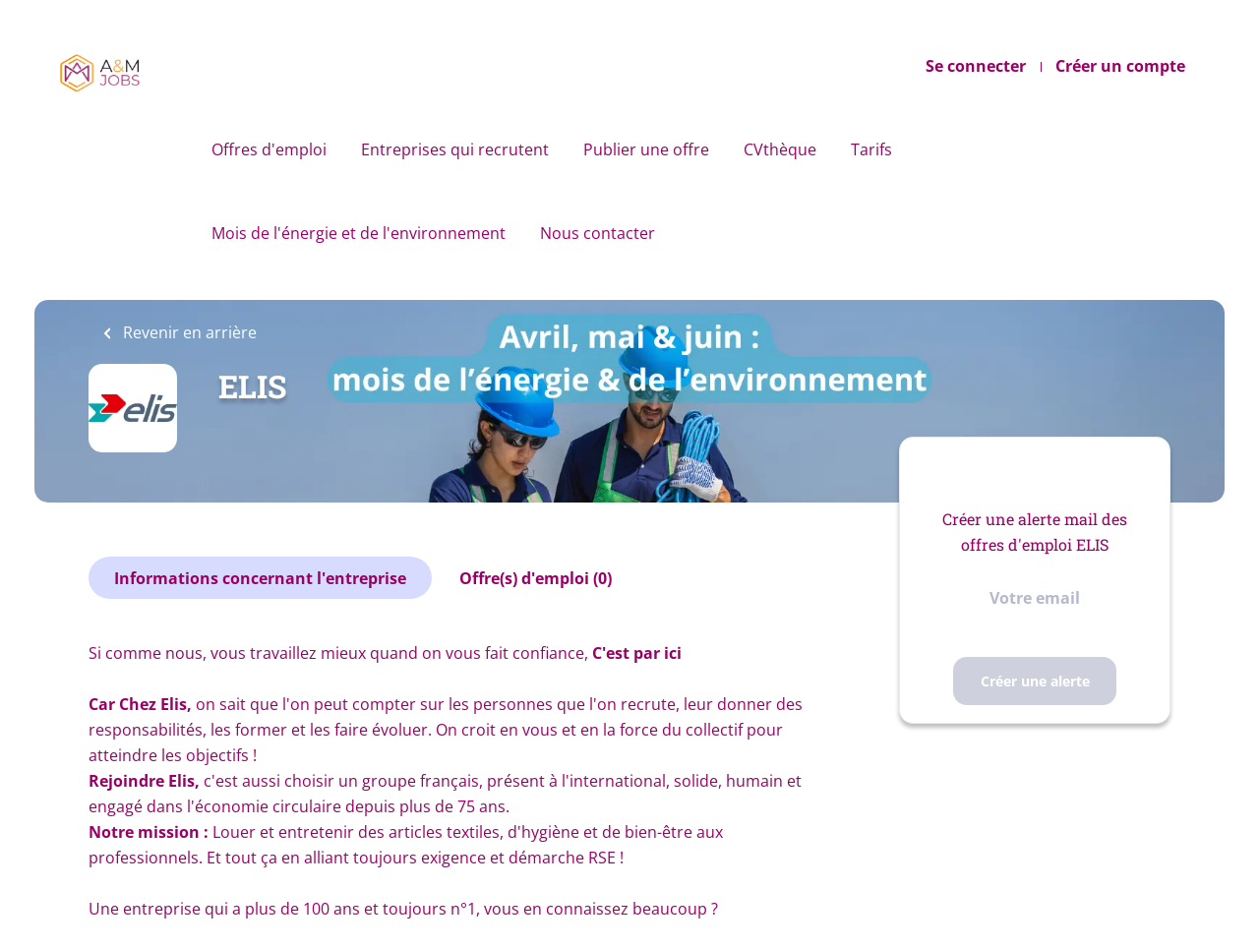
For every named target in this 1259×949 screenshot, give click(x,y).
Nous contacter (597, 233)
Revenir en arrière (188, 332)
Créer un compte (1120, 66)
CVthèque (780, 149)
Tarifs (871, 149)
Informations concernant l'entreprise (260, 578)
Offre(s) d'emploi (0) (535, 578)
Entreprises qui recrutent (455, 149)
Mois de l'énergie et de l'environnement (358, 233)
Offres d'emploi (269, 149)
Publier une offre (646, 149)
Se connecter (976, 66)
